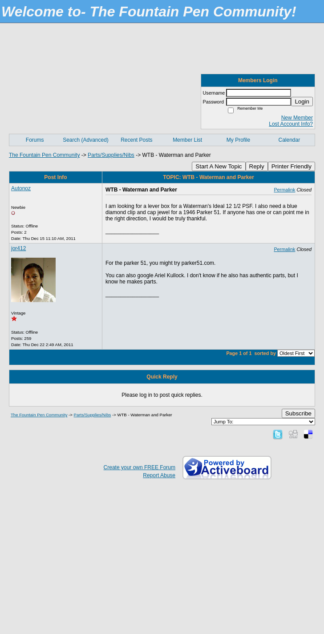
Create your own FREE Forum (139, 467)
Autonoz (21, 188)
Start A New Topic (218, 166)
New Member (297, 118)
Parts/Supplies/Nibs (111, 155)
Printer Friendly (291, 166)
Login (302, 101)
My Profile (238, 140)
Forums (35, 140)
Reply (256, 166)
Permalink (284, 189)
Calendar (289, 140)
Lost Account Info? (291, 124)
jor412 (18, 248)
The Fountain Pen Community (44, 155)
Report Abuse (159, 475)
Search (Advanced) (86, 140)
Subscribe (298, 413)
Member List (187, 140)
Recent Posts (136, 140)
